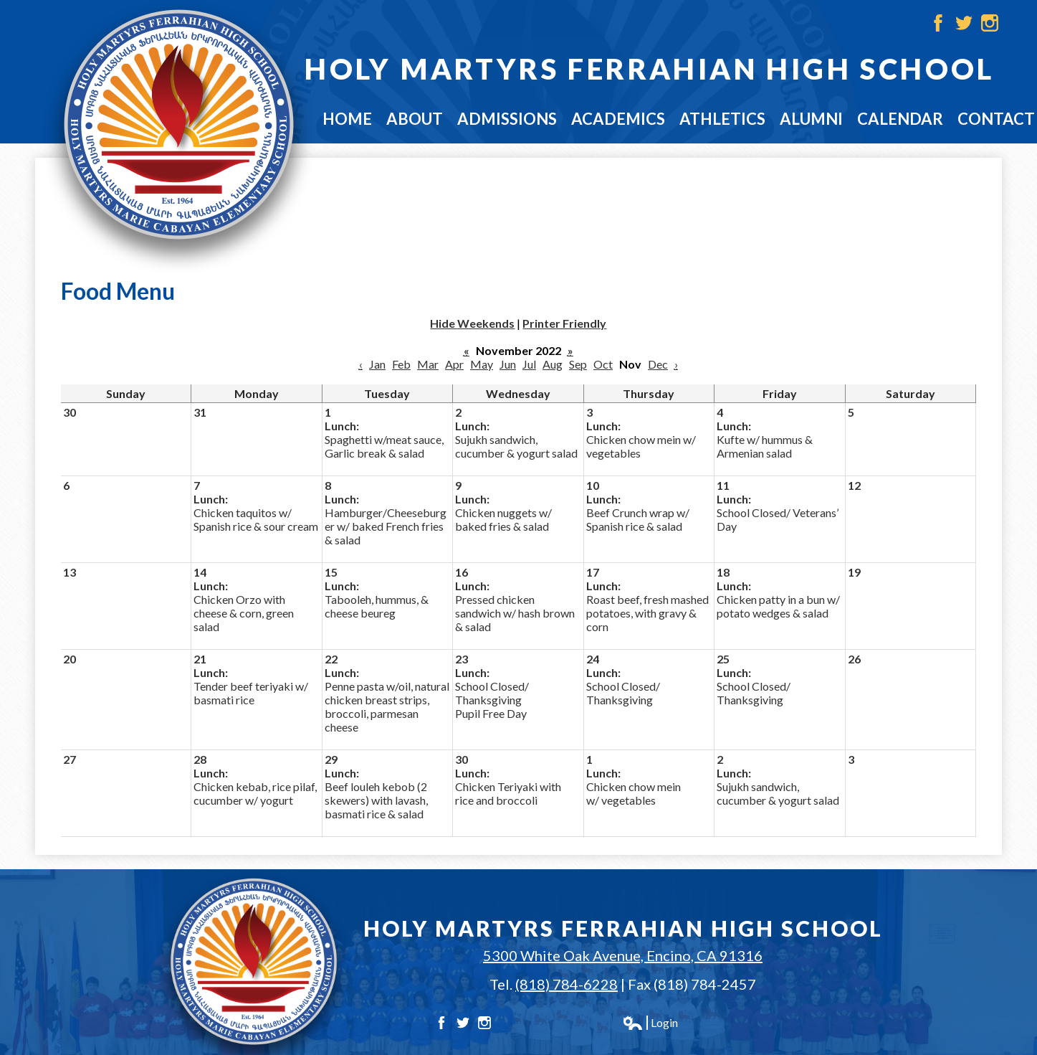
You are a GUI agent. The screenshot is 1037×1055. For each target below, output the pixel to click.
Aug (553, 364)
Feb (401, 364)
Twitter (964, 23)
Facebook (938, 23)
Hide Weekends (472, 323)
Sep (578, 364)
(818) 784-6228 (566, 984)
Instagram (989, 23)
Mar (428, 364)
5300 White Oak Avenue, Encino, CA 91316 (623, 955)
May (481, 364)
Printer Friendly (564, 323)
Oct (603, 364)
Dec (658, 364)
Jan (377, 364)
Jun (508, 364)
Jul (529, 364)
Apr (454, 364)
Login (650, 1023)
